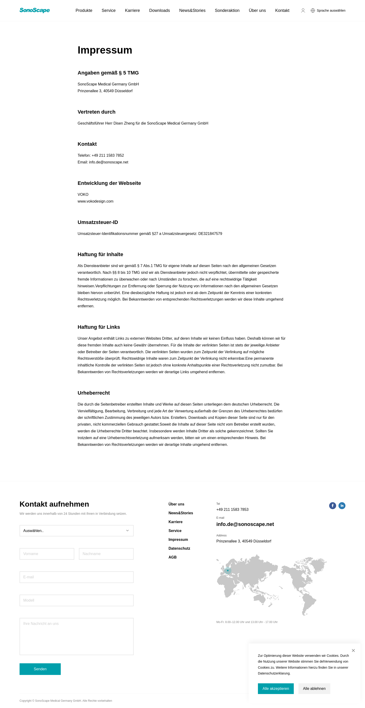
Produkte (84, 10)
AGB (173, 557)
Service (109, 10)
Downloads (159, 10)
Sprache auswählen (331, 10)
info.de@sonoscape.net (245, 524)
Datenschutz (179, 548)
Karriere (132, 10)
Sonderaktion (227, 10)
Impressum (178, 540)
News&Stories (192, 10)
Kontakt (282, 10)
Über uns (257, 10)
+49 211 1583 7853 (232, 510)
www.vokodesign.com (96, 201)
